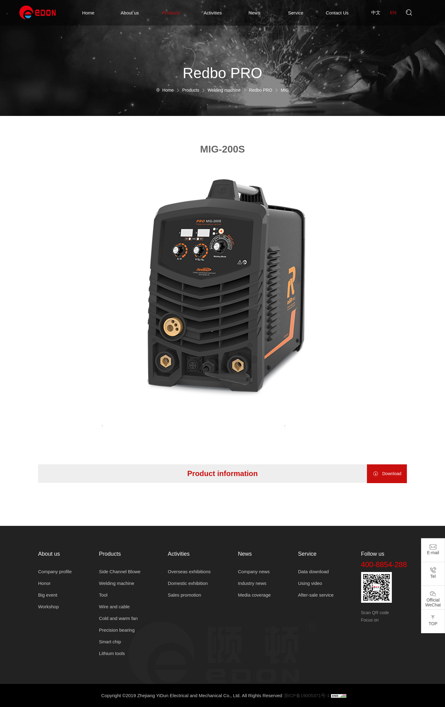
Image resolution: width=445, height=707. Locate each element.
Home (88, 12)
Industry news (252, 583)
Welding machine (224, 90)
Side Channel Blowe (119, 571)
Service (295, 12)
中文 (375, 12)
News (254, 12)
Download (386, 474)
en (393, 12)
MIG (285, 90)
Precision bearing (117, 630)
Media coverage (254, 595)
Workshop (48, 606)
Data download (313, 571)
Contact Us (337, 12)
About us (130, 12)
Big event (47, 595)
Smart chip (110, 641)
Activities (213, 12)
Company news (254, 571)
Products (171, 12)
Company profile (55, 571)
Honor (44, 583)
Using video (310, 583)
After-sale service (316, 595)
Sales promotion (184, 595)
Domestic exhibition (188, 583)
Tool (103, 595)
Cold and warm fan (118, 618)
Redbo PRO (260, 90)
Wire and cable (114, 606)
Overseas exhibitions (189, 571)
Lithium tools (112, 653)
